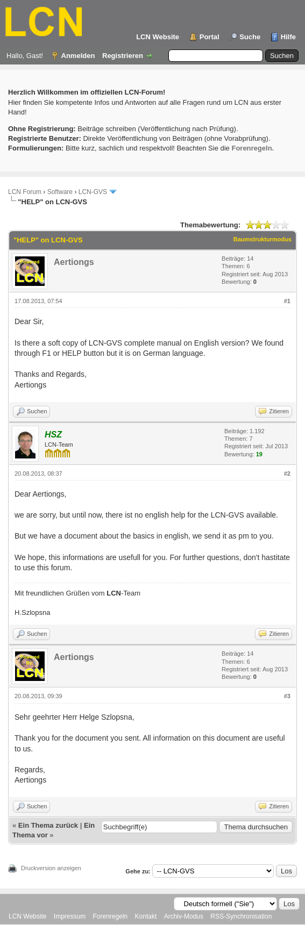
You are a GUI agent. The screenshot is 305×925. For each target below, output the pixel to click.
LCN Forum (24, 192)
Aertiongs (74, 262)
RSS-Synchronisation (241, 916)
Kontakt (146, 916)
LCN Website (157, 37)
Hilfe (288, 37)
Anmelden (78, 56)
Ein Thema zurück (48, 825)
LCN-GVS (93, 192)
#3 (287, 696)
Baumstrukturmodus (262, 239)
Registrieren (122, 56)
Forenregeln (110, 916)
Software (60, 192)
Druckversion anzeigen (51, 868)
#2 (287, 473)
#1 (287, 301)
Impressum (70, 916)
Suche (249, 37)
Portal (209, 37)
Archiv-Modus (183, 916)
